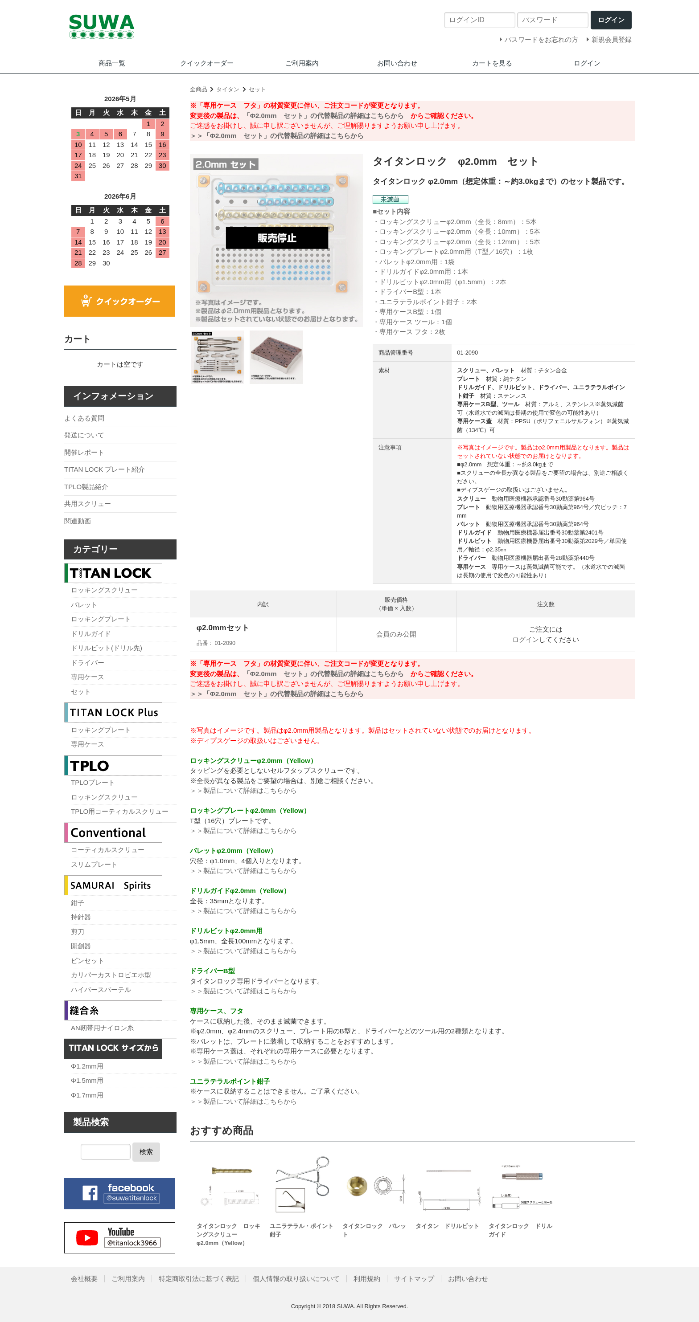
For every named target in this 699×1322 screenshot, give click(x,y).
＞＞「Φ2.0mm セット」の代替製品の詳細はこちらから (277, 135)
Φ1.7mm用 (87, 1095)
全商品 (198, 89)
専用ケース (87, 677)
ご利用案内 (302, 63)
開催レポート (84, 452)
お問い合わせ (397, 63)
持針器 (81, 917)
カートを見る (492, 63)
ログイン (587, 63)
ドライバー (87, 662)
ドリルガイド (91, 633)
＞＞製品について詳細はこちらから (243, 790)
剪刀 (77, 931)
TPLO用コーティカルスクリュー (120, 811)
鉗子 (77, 902)
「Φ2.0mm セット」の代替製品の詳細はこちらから (323, 115)
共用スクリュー (87, 503)
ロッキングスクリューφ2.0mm (425, 221)
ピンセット (87, 960)
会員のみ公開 (396, 634)
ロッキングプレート (101, 619)
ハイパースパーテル (101, 989)
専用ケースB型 (401, 311)
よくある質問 (84, 418)
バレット (84, 604)
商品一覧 (112, 63)
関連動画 (77, 521)
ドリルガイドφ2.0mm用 (415, 271)
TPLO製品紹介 (86, 486)
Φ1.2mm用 (87, 1066)
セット (257, 89)
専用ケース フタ (403, 331)
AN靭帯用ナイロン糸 (102, 1028)
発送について (84, 435)
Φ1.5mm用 (87, 1080)
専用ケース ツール (407, 322)
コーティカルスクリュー (107, 849)
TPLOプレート (93, 782)
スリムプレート (94, 864)
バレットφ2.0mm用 (408, 261)
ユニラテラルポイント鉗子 (419, 302)
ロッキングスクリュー (104, 590)
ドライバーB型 (401, 291)
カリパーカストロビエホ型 (111, 975)
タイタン (227, 89)
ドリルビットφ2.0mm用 (415, 282)
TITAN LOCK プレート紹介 (104, 469)
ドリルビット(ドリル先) (106, 648)
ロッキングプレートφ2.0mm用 (425, 251)
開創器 (81, 946)
